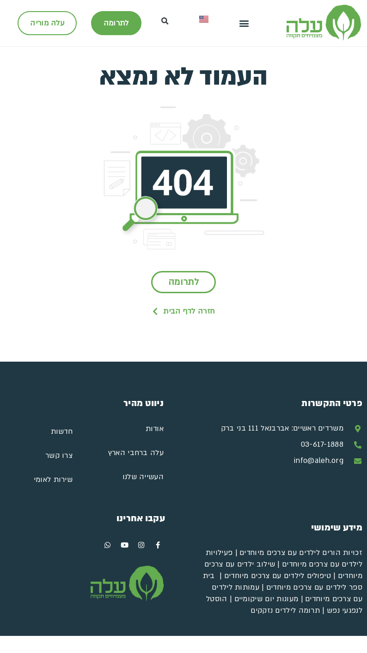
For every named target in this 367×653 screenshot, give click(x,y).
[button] (243, 23)
